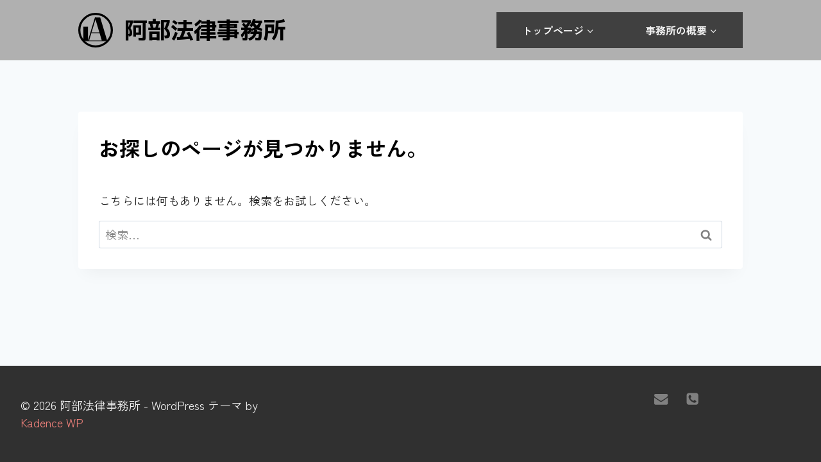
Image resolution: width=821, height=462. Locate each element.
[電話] (692, 398)
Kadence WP (52, 422)
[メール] (661, 398)
